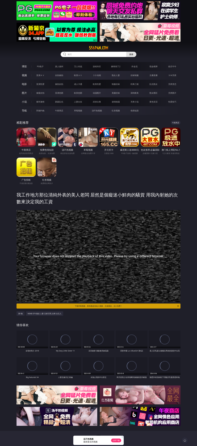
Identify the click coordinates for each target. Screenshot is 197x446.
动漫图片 (97, 93)
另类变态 (172, 84)
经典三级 (135, 84)
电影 (24, 84)
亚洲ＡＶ (40, 75)
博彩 (24, 66)
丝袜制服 (135, 75)
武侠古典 (97, 101)
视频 (24, 75)
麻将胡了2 (115, 66)
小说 (24, 101)
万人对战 (78, 66)
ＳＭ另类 (172, 75)
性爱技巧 (172, 101)
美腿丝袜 (116, 93)
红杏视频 (116, 110)
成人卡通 (78, 84)
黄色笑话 (153, 101)
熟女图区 (153, 93)
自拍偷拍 (59, 75)
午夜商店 (59, 110)
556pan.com (98, 47)
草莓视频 (78, 110)
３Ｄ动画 (97, 75)
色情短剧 (135, 110)
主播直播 (153, 75)
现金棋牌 (153, 66)
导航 (24, 110)
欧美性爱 (97, 84)
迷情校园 (116, 101)
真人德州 (59, 66)
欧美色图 (78, 93)
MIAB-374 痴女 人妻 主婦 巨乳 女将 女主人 (44, 313)
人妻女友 (78, 101)
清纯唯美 (135, 93)
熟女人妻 (116, 75)
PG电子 (40, 66)
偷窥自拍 (40, 93)
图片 (24, 93)
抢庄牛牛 (172, 66)
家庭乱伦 (59, 101)
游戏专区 (97, 66)
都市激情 (40, 101)
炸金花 (135, 66)
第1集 (20, 313)
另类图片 (172, 93)
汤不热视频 (97, 110)
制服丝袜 (116, 84)
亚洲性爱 (40, 84)
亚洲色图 (59, 93)
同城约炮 (40, 110)
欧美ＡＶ (78, 75)
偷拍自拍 (59, 84)
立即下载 (116, 440)
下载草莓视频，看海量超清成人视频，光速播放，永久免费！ (127, 306)
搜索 (131, 54)
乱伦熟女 (153, 84)
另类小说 (135, 101)
